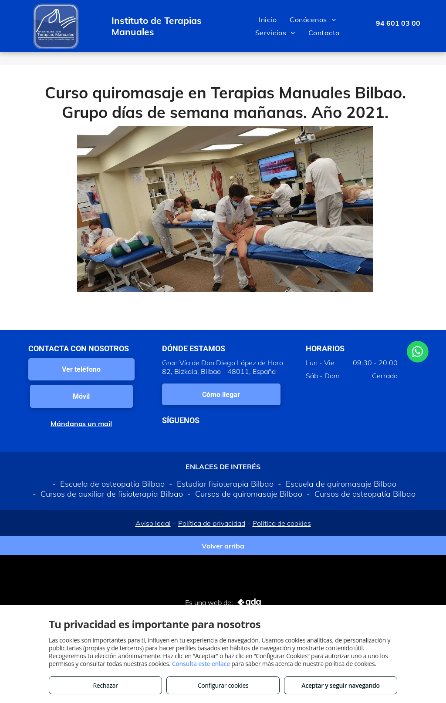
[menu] (427, 26)
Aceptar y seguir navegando (340, 685)
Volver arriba (223, 546)
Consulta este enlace (201, 663)
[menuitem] (267, 19)
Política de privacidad (211, 523)
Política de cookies (282, 523)
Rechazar (105, 685)
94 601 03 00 (398, 23)
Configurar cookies (223, 685)
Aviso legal (153, 523)
